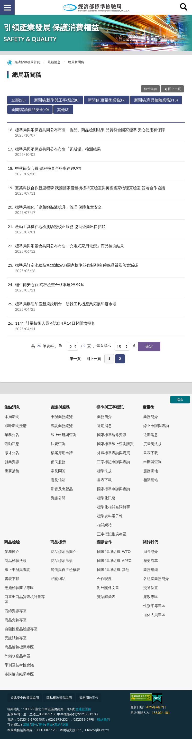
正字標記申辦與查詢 (113, 461)
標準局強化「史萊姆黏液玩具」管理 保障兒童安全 (96, 209)
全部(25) (18, 100)
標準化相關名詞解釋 (113, 507)
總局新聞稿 (76, 62)
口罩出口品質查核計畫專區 (25, 599)
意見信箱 (58, 480)
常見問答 (58, 471)
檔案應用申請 (62, 452)
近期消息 (104, 425)
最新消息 (54, 62)
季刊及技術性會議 (19, 665)
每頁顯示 (103, 345)
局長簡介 (150, 551)
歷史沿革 (150, 560)
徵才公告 (12, 452)
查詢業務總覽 (62, 425)
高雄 (57, 725)
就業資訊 (12, 461)
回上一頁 (93, 358)
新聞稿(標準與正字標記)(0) (56, 100)
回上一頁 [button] (174, 89)
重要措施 (12, 471)
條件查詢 (150, 89)
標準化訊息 (106, 498)
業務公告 (12, 434)
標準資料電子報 (110, 516)
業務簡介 (104, 416)
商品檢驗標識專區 (19, 647)
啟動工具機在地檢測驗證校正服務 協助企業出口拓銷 (96, 229)
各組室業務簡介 (156, 578)
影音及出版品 (62, 489)
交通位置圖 (83, 709)
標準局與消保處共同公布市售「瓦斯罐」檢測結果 (96, 151)
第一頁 (75, 358)
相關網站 (104, 525)
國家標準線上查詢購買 (115, 443)
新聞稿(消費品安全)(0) (30, 109)
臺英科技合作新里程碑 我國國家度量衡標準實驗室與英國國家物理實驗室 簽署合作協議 (96, 190)
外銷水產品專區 (17, 656)
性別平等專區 (154, 605)
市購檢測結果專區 (19, 674)
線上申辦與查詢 (63, 434)
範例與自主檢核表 (65, 569)
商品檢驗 (12, 541)
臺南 (49, 725)
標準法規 (104, 471)
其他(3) (63, 109)
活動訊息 (12, 443)
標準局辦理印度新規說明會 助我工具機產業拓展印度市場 (96, 306)
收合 (180, 399)
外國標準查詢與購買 (113, 452)
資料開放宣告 (88, 697)
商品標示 (58, 541)
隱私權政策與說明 (59, 697)
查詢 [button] (184, 7)
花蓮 (65, 725)
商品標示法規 (62, 560)
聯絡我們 (103, 719)
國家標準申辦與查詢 (113, 489)
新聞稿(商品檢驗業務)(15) (156, 100)
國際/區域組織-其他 (113, 569)
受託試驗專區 (16, 638)
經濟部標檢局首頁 (27, 62)
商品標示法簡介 (63, 551)
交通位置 (150, 587)
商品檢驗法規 (16, 560)
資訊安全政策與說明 (24, 697)
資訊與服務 (60, 407)
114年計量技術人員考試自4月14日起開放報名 (96, 325)
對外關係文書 (108, 587)
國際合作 (104, 541)
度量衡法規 (152, 443)
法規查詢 (58, 443)
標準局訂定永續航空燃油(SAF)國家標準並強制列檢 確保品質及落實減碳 (96, 267)
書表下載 (104, 480)
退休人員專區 (154, 614)
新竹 (34, 725)
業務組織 (150, 569)
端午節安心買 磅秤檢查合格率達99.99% (96, 287)
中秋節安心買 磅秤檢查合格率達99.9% (96, 171)
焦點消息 (12, 407)
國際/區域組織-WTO (114, 551)
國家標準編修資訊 (111, 434)
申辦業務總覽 (62, 416)
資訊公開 (58, 498)
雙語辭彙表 (106, 596)
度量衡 (148, 407)
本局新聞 (12, 416)
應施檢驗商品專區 (19, 587)
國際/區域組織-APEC (114, 560)
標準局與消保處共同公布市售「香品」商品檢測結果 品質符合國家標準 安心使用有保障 (96, 132)
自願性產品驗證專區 (21, 629)
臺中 (42, 725)
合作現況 (104, 578)
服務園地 (150, 471)
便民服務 (58, 461)
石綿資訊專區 (16, 611)
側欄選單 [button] (7, 7)
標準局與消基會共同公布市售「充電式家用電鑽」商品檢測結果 (96, 248)
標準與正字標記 (110, 407)
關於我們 (150, 541)
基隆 (26, 725)
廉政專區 (150, 596)
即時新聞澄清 (16, 425)
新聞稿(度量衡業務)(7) (106, 100)
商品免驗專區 (16, 620)
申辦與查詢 (152, 461)
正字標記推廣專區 (111, 534)
